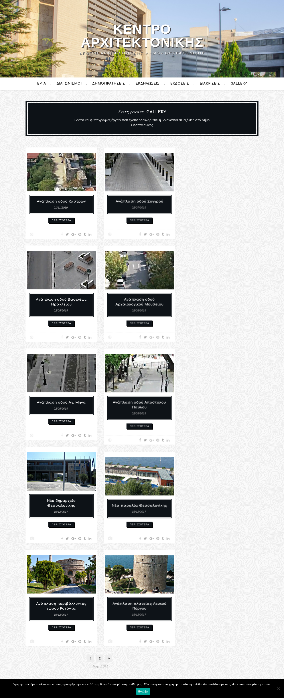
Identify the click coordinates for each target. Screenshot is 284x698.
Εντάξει (143, 691)
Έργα (41, 83)
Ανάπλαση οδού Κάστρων (61, 200)
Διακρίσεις (210, 83)
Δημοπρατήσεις (108, 83)
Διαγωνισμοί (69, 83)
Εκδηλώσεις (148, 83)
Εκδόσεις (179, 83)
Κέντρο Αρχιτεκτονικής (142, 36)
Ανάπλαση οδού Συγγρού (139, 199)
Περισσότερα (61, 217)
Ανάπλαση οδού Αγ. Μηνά (61, 401)
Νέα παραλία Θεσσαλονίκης (139, 503)
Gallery (239, 83)
